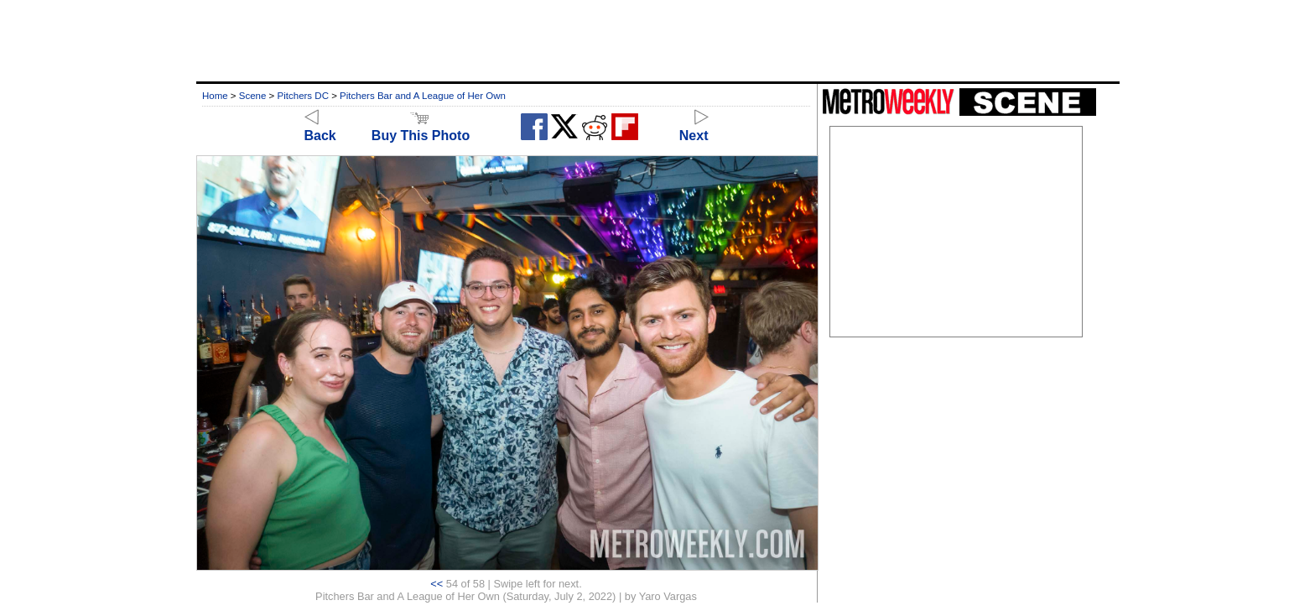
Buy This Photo (421, 128)
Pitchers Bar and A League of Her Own (423, 96)
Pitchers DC (303, 96)
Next (694, 128)
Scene (253, 96)
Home (215, 96)
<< (436, 583)
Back (320, 128)
